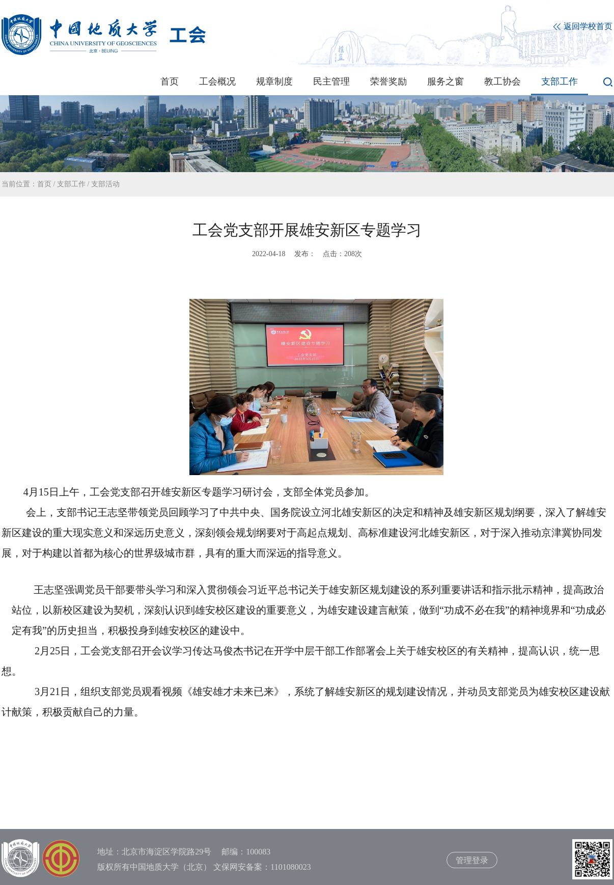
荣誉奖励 (388, 81)
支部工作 (559, 81)
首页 (169, 81)
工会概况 (217, 81)
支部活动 (105, 184)
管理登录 (472, 860)
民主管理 (331, 81)
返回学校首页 (582, 27)
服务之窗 (445, 81)
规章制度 (274, 81)
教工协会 (502, 81)
